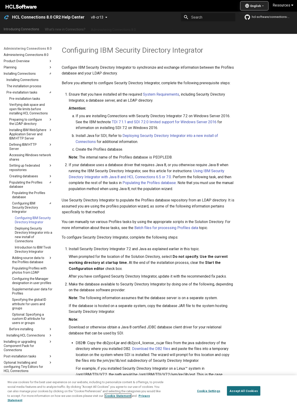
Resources (283, 5)
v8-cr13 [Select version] (97, 17)
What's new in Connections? (65, 28)
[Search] (208, 17)
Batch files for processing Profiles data (166, 228)
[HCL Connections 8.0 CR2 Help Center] (6, 17)
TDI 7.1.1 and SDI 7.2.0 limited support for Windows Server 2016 (164, 122)
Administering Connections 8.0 (113, 28)
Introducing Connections (21, 28)
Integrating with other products (201, 28)
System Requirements (161, 94)
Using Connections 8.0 (157, 28)
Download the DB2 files (151, 348)
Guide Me (237, 28)
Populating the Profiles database (149, 183)
